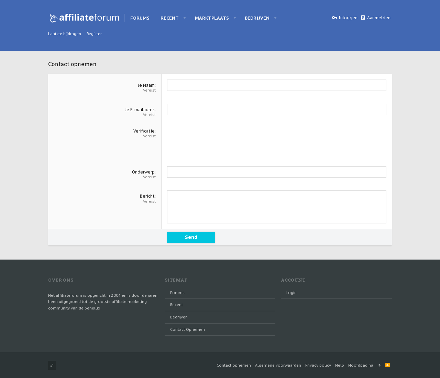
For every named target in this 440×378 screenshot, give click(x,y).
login (291, 292)
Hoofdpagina (360, 365)
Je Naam (146, 85)
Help (339, 365)
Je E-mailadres (140, 109)
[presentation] (219, 141)
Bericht (147, 196)
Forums (177, 292)
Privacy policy (318, 365)
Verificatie (144, 131)
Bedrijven (179, 317)
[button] (184, 18)
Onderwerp (143, 172)
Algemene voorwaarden (278, 365)
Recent (176, 304)
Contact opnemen (187, 329)
